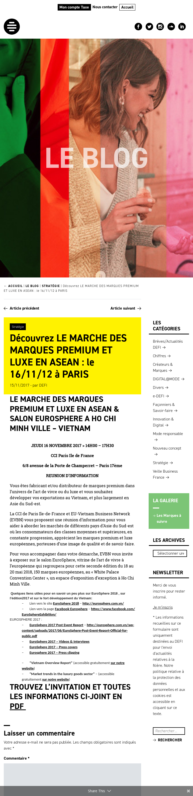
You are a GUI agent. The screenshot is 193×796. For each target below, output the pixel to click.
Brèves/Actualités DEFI (168, 344)
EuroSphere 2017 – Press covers (54, 647)
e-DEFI (158, 396)
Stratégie (51, 286)
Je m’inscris (163, 607)
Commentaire (17, 758)
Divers (158, 387)
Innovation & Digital (163, 422)
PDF (18, 706)
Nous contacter (105, 7)
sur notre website (55, 679)
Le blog (32, 286)
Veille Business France (165, 474)
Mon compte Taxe (74, 7)
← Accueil (13, 286)
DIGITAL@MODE (166, 379)
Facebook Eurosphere (71, 609)
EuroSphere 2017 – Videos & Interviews (59, 641)
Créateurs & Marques (163, 367)
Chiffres (159, 355)
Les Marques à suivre (169, 518)
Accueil (127, 7)
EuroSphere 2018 (66, 603)
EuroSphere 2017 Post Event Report (56, 625)
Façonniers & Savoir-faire (164, 407)
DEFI (43, 385)
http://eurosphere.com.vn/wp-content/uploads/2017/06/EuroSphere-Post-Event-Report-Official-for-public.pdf (78, 630)
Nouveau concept (167, 448)
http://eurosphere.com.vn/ (103, 603)
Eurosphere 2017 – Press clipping (54, 652)
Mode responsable (168, 433)
